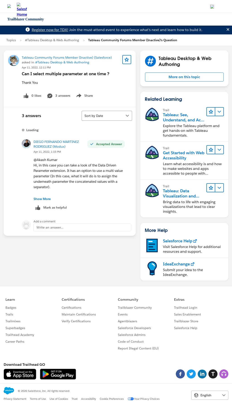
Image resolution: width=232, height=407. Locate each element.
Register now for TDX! (50, 29)
